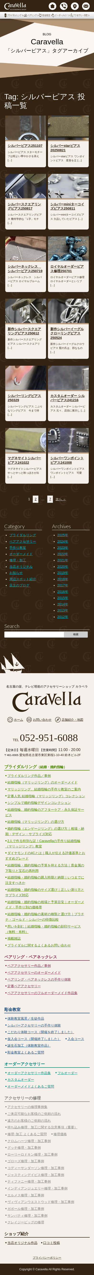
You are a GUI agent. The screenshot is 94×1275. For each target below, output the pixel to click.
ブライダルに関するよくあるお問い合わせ (39, 945)
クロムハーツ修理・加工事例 (29, 1141)
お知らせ (16, 573)
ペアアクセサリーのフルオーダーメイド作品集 (42, 993)
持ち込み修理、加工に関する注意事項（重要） (42, 1127)
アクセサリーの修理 (22, 1098)
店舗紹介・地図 (72, 719)
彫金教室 (12, 1009)
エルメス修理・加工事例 (25, 1195)
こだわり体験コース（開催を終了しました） (40, 1032)
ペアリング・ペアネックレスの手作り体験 (39, 979)
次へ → (61, 499)
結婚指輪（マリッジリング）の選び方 (35, 822)
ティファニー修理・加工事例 (29, 1181)
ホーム (18, 719)
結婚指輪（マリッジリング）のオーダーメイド (42, 782)
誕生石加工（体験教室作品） (29, 1045)
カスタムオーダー (20, 1079)
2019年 (62, 573)
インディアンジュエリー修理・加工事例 (37, 1188)
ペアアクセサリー (22, 541)
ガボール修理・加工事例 (25, 1209)
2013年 (62, 610)
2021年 (62, 560)
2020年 (62, 566)
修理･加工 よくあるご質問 (27, 1134)
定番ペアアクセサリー (24, 986)
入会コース (76, 1039)
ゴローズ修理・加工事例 (25, 1161)
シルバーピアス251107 (25, 146)
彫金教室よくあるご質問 (25, 1052)
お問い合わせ (42, 719)
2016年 (62, 592)
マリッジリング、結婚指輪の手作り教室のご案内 (44, 789)
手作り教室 (17, 548)
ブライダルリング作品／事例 (29, 776)
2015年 (62, 598)
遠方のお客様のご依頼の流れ (29, 1120)
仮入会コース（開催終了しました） (34, 1039)
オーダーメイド (21, 554)
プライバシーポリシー (47, 1257)
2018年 (62, 579)
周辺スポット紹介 (22, 579)
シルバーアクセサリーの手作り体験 (34, 1025)
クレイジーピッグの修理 (25, 1222)
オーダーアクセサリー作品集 (29, 1073)
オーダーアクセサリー (24, 1064)
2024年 (62, 541)
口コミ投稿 (51, 1243)
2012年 (62, 617)
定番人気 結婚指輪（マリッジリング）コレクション (46, 796)
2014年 (62, 604)
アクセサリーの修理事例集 (27, 1107)
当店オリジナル (21, 566)
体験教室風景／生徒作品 (25, 1018)
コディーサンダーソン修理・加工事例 (35, 1168)
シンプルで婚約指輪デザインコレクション (39, 803)
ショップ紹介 (16, 1233)
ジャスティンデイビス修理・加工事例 (35, 1175)
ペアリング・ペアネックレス (30, 957)
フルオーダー (67, 1073)
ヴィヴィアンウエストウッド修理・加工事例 (40, 1202)
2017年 (62, 585)
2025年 (62, 535)
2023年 (62, 548)
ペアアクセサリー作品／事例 (29, 966)
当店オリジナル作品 (22, 1243)
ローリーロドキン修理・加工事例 (32, 1154)
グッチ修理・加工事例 (24, 1147)
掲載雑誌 (14, 938)
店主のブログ (19, 585)
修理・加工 (17, 560)
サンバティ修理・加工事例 (27, 1215)
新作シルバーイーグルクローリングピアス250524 (67, 333)
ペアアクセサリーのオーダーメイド (34, 972)
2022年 (62, 554)
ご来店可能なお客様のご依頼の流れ (34, 1114)
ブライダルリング (22, 535)
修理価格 (60, 1134)
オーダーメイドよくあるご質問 (30, 1086)
